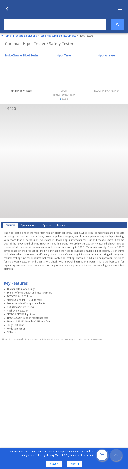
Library (61, 225)
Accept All (54, 463)
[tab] (21, 73)
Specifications (28, 225)
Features (10, 225)
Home (6, 35)
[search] (54, 24)
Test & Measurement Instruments (57, 35)
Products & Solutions (25, 35)
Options (46, 225)
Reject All (74, 463)
